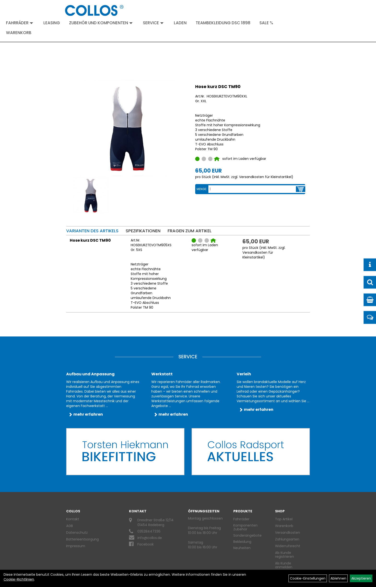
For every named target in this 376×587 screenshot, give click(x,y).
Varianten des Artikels (92, 231)
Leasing (51, 23)
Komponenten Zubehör (245, 527)
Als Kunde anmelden (283, 565)
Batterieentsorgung (82, 539)
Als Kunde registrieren (284, 554)
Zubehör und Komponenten (101, 23)
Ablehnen (338, 578)
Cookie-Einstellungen (307, 578)
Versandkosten (287, 532)
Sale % (266, 23)
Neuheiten (242, 547)
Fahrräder (19, 23)
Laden (180, 23)
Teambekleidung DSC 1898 (223, 23)
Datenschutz (77, 532)
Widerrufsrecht (287, 546)
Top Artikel (284, 519)
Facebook (145, 544)
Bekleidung (242, 541)
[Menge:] (252, 189)
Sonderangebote (247, 535)
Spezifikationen (143, 231)
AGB (69, 525)
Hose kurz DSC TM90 (218, 87)
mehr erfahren (88, 414)
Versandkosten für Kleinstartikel (265, 176)
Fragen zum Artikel (190, 231)
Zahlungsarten (287, 539)
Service (153, 23)
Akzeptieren (361, 578)
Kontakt (72, 519)
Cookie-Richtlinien (19, 579)
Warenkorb (18, 33)
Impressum (75, 546)
